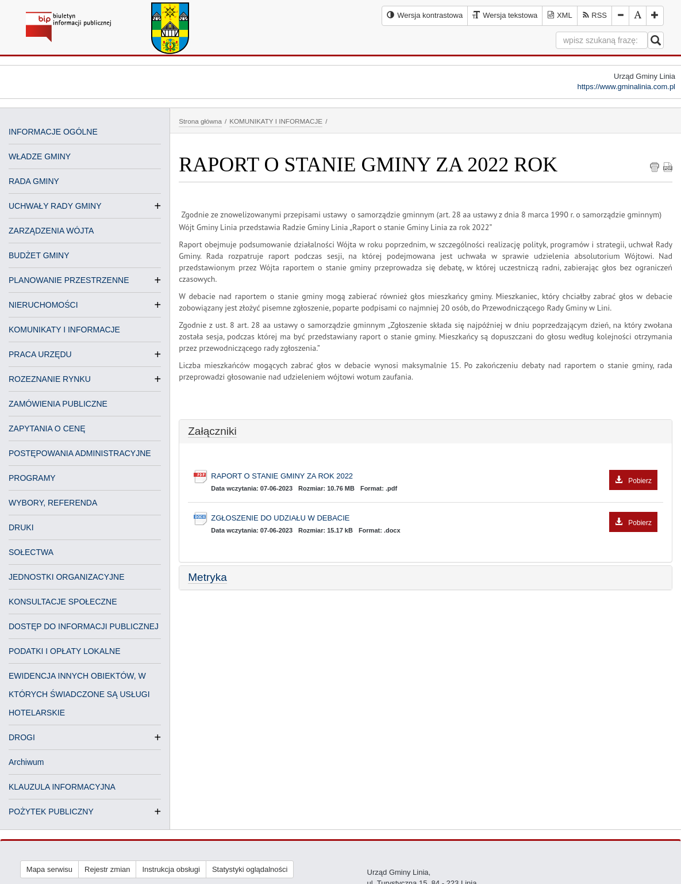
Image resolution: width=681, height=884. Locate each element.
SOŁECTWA (31, 552)
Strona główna (200, 121)
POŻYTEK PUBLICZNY (51, 811)
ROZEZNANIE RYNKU (50, 379)
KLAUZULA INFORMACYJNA (62, 786)
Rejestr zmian (107, 869)
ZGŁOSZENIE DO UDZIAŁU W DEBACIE (434, 518)
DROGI (22, 737)
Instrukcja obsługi (170, 869)
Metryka (207, 577)
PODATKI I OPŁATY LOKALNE (65, 651)
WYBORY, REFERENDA (53, 502)
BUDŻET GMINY (39, 255)
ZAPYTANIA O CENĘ (47, 428)
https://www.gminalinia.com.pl (626, 86)
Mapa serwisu (49, 869)
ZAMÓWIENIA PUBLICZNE (58, 403)
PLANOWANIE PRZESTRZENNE (69, 280)
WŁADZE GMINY (40, 156)
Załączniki (212, 431)
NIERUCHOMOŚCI (43, 305)
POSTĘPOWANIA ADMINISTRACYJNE (80, 453)
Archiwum (26, 762)
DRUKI (21, 527)
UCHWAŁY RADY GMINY (55, 206)
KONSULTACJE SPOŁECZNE (63, 601)
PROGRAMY (32, 478)
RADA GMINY (34, 181)
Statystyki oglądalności (250, 869)
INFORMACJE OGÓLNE (53, 131)
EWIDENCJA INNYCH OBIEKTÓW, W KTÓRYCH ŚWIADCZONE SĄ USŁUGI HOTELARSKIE (79, 694)
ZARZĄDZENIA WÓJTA (51, 230)
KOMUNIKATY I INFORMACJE (64, 329)
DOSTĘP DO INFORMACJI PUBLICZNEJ (84, 626)
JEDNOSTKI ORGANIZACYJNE (66, 576)
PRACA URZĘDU (40, 354)
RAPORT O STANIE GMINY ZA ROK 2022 (434, 476)
